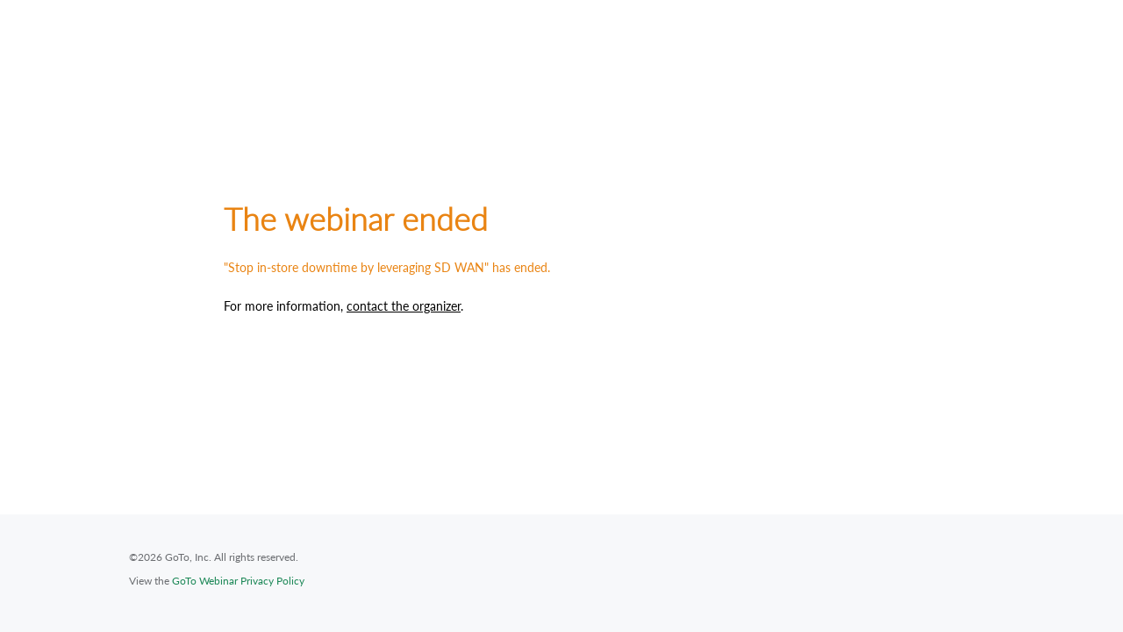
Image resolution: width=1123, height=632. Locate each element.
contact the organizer (404, 305)
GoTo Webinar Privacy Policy (238, 580)
